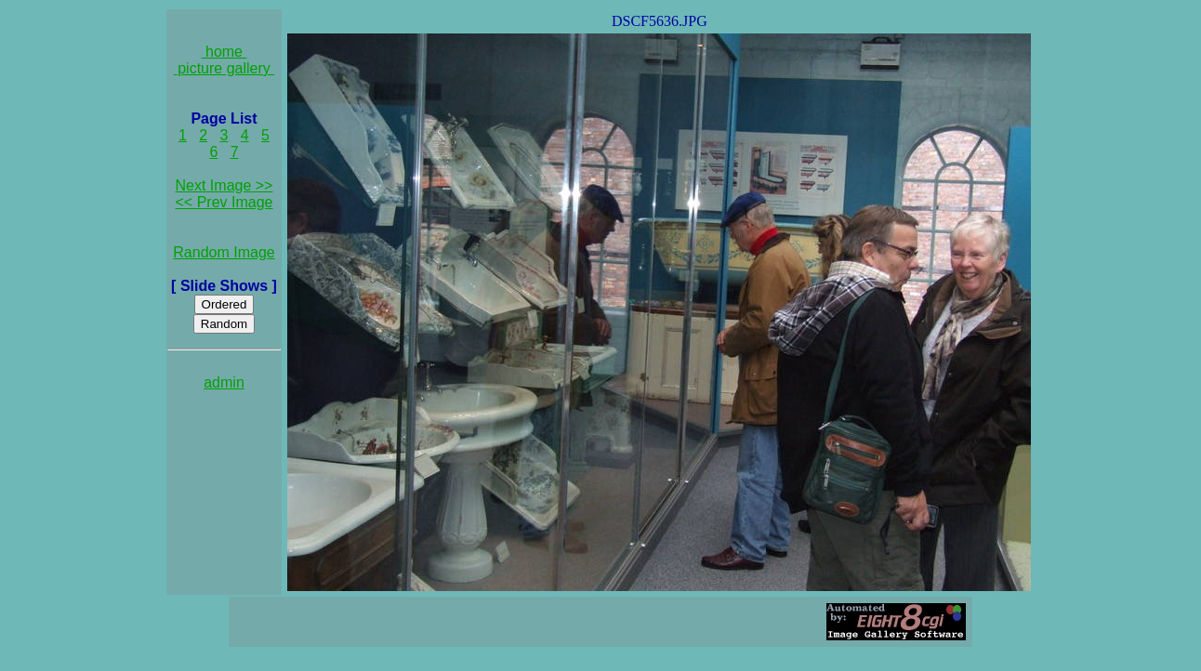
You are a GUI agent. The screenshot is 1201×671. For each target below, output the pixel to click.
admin (224, 382)
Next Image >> (224, 185)
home (224, 51)
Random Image (223, 252)
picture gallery (224, 68)
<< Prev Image (224, 202)
